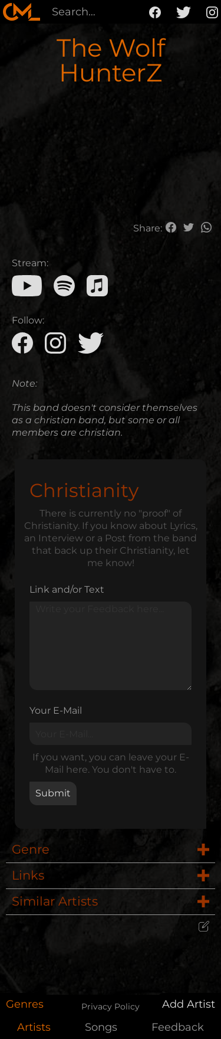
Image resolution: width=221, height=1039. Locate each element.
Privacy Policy (110, 1006)
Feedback (177, 1027)
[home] (21, 12)
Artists (34, 1027)
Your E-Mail (55, 710)
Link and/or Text (66, 589)
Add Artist (188, 1004)
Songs (101, 1027)
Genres (25, 1004)
